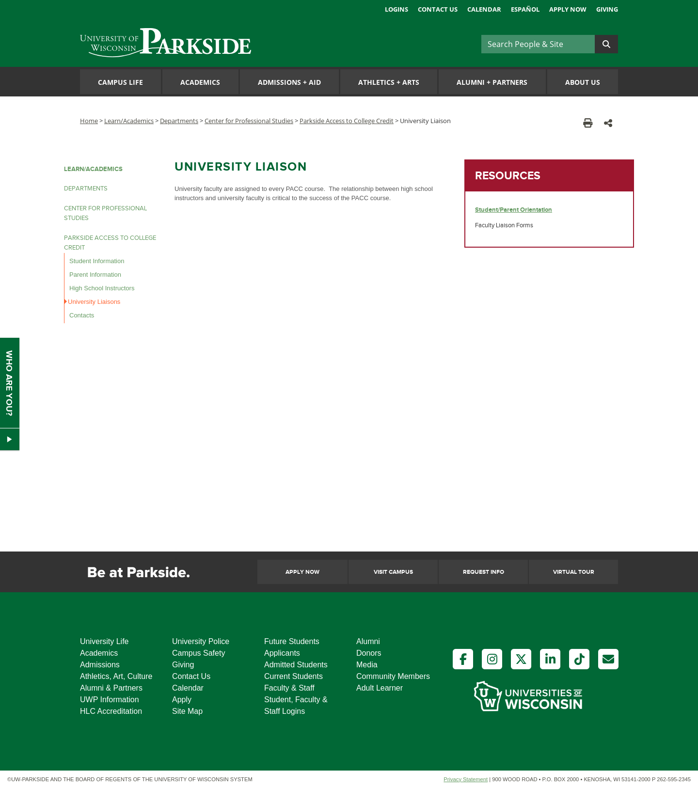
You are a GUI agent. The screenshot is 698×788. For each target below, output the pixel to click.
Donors (368, 653)
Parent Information (95, 274)
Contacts (81, 315)
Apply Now (568, 9)
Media (367, 665)
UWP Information (109, 699)
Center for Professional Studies (249, 120)
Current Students (293, 676)
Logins (396, 9)
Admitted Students (296, 665)
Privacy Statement (466, 779)
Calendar (484, 9)
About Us (582, 82)
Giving (607, 9)
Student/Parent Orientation (513, 210)
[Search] (538, 44)
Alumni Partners (492, 82)
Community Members (393, 676)
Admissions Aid (289, 82)
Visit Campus (393, 572)
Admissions (100, 665)
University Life (104, 641)
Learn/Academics (129, 120)
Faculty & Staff (289, 688)
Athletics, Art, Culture (116, 676)
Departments (179, 120)
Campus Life (120, 82)
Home (89, 120)
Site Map (187, 711)
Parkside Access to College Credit (347, 120)
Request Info (483, 572)
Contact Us (438, 9)
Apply (181, 699)
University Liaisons (94, 301)
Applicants (282, 653)
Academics (200, 82)
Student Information (96, 261)
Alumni (368, 641)
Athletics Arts (388, 82)
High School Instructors (101, 288)
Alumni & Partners (111, 688)
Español (525, 9)
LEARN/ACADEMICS (93, 169)
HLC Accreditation (111, 711)
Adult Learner (379, 688)
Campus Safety (198, 653)
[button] (608, 122)
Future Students (291, 641)
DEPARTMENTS (86, 188)
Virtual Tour (573, 572)
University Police (200, 641)
